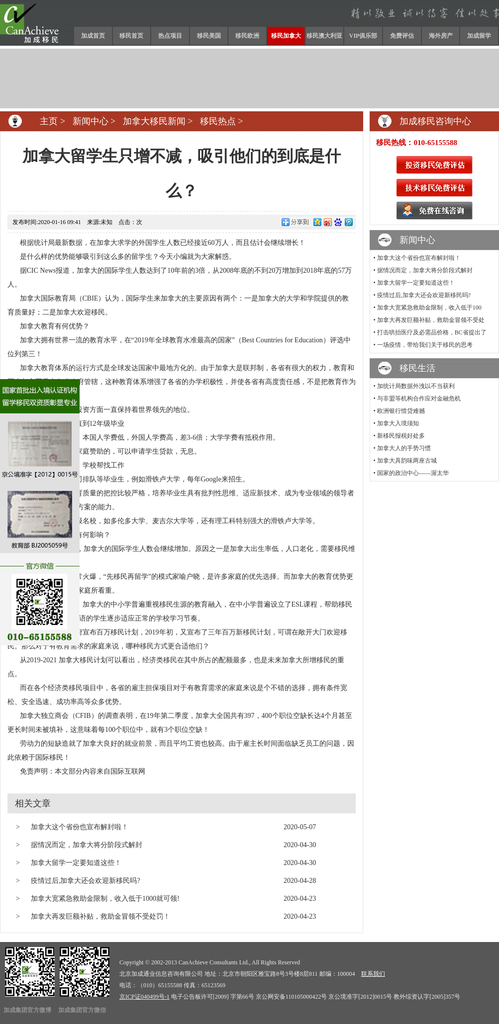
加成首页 (93, 35)
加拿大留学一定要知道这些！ (76, 862)
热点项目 (170, 35)
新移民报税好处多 (401, 435)
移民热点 (218, 121)
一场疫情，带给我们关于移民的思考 (425, 344)
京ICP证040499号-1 (144, 996)
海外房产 (441, 35)
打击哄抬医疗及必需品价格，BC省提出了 (432, 332)
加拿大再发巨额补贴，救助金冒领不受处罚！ (100, 916)
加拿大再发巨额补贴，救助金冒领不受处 (431, 319)
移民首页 (131, 35)
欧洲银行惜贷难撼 (401, 410)
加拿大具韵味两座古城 (407, 460)
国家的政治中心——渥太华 (413, 473)
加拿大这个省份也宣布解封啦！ (79, 827)
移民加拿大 (286, 35)
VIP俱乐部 (363, 35)
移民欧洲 (247, 35)
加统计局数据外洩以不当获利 (416, 386)
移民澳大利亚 (324, 35)
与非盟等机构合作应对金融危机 (419, 398)
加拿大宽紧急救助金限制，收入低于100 (429, 307)
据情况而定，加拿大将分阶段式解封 (86, 845)
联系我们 (373, 973)
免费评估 (402, 35)
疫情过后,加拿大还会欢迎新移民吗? (85, 880)
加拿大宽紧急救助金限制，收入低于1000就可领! (105, 898)
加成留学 (479, 35)
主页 (49, 121)
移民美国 (209, 35)
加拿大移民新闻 (154, 121)
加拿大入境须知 (398, 423)
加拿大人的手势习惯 (404, 448)
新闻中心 (90, 121)
